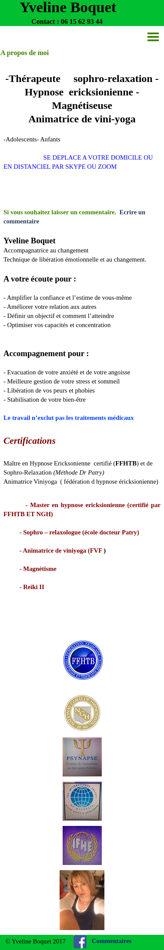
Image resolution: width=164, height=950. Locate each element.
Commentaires (112, 940)
